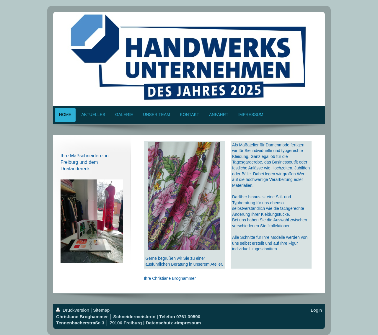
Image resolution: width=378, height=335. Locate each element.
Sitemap (101, 310)
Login (316, 310)
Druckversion (73, 310)
